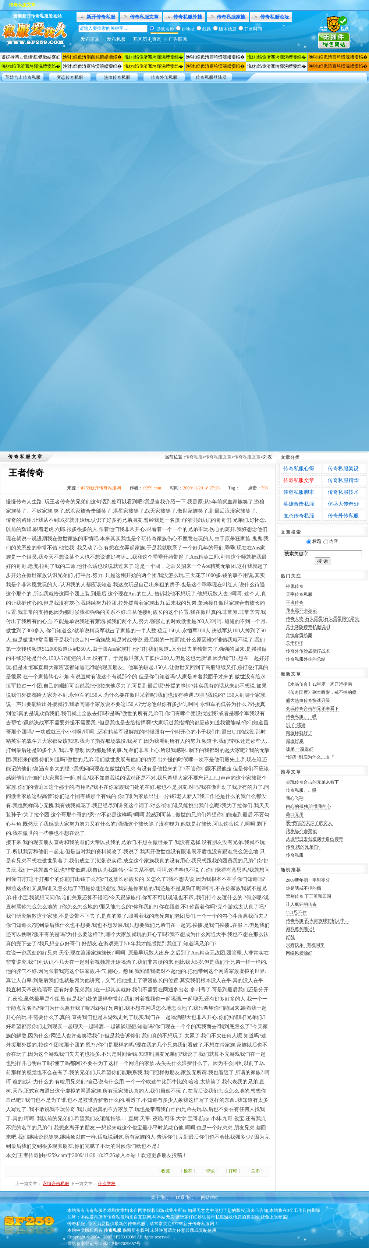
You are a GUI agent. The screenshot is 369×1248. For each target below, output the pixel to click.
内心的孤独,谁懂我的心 (308, 806)
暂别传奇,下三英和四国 (308, 896)
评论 (210, 1171)
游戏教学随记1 (300, 928)
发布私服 (116, 39)
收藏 (165, 1171)
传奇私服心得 (298, 468)
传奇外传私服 (164, 77)
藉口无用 (295, 814)
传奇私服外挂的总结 (306, 659)
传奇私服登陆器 (211, 77)
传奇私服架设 (343, 468)
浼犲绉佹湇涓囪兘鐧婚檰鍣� (92, 57)
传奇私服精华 (343, 480)
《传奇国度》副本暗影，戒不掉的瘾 (321, 692)
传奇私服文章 (144, 17)
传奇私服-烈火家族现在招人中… (317, 920)
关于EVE (294, 643)
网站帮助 (210, 1197)
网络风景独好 (299, 953)
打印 (232, 1171)
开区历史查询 (147, 39)
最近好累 (295, 740)
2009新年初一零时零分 (308, 880)
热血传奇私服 (117, 77)
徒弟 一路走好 (299, 749)
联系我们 (185, 1197)
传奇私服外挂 (187, 17)
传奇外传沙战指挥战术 (308, 651)
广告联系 (178, 39)
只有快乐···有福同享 (305, 945)
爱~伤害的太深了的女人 (309, 822)
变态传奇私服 (70, 77)
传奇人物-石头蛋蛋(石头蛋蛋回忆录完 (322, 618)
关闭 (255, 1171)
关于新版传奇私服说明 (308, 626)
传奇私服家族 (231, 17)
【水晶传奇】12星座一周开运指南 (319, 684)
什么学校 (107, 1183)
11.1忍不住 (296, 912)
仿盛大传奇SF (343, 504)
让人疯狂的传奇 (301, 904)
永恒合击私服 (56, 1183)
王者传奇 (295, 602)
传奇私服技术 (343, 492)
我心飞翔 (295, 798)
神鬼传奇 (295, 586)
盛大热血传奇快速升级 (308, 700)
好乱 (290, 936)
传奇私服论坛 (274, 17)
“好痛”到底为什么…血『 (310, 757)
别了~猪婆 (296, 724)
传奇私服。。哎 (301, 716)
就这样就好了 (299, 732)
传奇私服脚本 (298, 492)
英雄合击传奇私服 (22, 77)
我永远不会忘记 (301, 610)
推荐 (188, 1171)
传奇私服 (194, 457)
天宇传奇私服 (299, 594)
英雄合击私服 (298, 504)
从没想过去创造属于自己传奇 (314, 838)
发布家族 (90, 39)
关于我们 (159, 1197)
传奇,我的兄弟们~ (303, 847)
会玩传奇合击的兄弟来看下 (312, 708)
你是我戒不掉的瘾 (303, 888)
